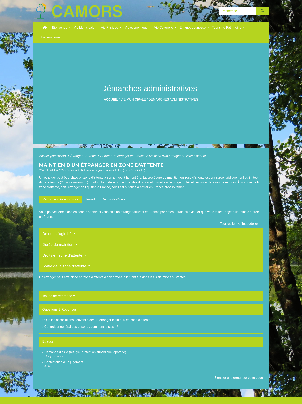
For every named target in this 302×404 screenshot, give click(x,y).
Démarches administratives (173, 99)
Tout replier (231, 223)
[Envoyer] (262, 11)
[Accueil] (79, 11)
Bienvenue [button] (60, 27)
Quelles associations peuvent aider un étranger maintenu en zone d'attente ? (98, 320)
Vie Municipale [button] (84, 27)
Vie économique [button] (136, 27)
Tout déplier (252, 223)
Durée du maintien (58, 244)
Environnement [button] (52, 37)
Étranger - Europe (83, 156)
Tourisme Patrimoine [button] (227, 27)
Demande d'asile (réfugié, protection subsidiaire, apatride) (85, 352)
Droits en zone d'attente (62, 255)
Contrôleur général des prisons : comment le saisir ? (81, 326)
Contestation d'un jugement (63, 362)
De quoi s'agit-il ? (57, 234)
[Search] (238, 11)
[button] (44, 28)
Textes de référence (57, 296)
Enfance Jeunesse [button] (193, 27)
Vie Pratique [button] (110, 27)
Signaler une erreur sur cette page (238, 377)
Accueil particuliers (53, 156)
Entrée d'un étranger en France (122, 156)
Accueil (111, 99)
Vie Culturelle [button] (164, 27)
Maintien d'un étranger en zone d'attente (177, 156)
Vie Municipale (133, 99)
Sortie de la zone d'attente (64, 266)
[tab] (60, 199)
